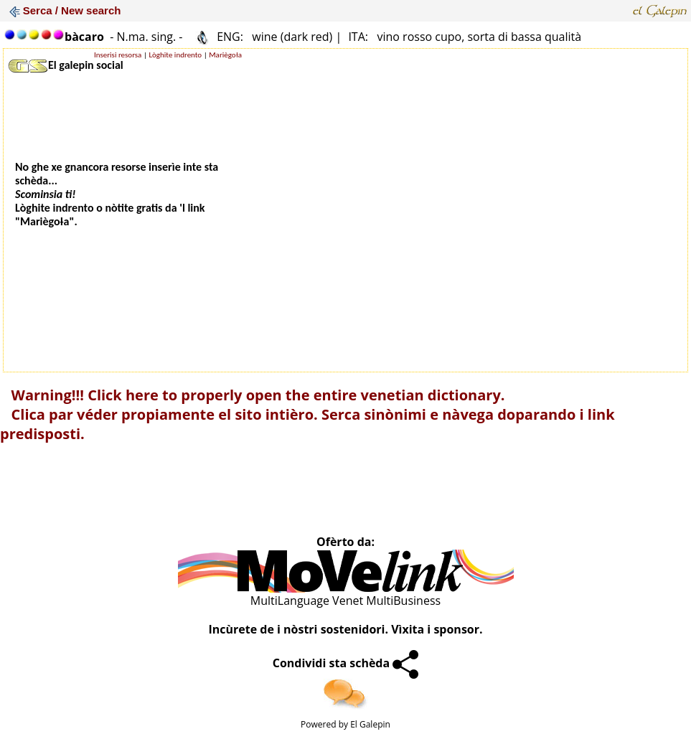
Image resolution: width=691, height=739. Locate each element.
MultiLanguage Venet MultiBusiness (345, 600)
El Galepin (370, 724)
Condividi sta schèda (346, 663)
